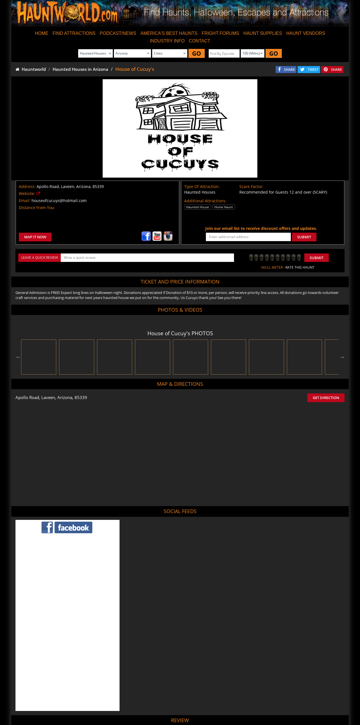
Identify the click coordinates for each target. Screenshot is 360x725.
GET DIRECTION (326, 397)
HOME (41, 33)
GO (196, 53)
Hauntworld (30, 69)
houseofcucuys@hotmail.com (59, 200)
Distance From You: (37, 207)
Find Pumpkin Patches (171, 705)
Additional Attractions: (205, 200)
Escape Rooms (275, 705)
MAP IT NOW (35, 236)
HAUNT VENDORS (305, 33)
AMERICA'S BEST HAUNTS (168, 33)
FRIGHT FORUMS (220, 33)
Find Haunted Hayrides (130, 705)
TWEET (313, 69)
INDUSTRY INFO (167, 40)
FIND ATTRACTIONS (74, 33)
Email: (24, 200)
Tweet (166, 691)
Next (342, 357)
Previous (18, 357)
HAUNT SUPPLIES (262, 33)
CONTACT (199, 40)
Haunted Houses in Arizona (80, 69)
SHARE (289, 69)
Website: (27, 193)
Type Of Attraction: (202, 186)
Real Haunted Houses (242, 705)
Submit (316, 257)
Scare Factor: (251, 186)
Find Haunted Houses (90, 705)
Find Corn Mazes (207, 705)
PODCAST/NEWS (118, 33)
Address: (27, 186)
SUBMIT (304, 236)
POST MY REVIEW (149, 666)
